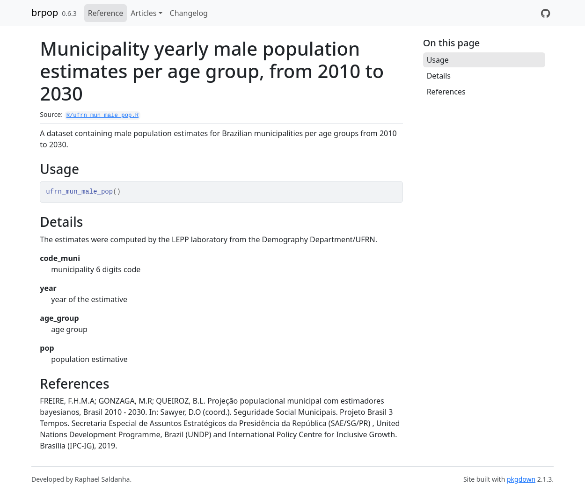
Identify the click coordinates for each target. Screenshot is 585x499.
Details (439, 76)
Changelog (189, 13)
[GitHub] (545, 13)
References (446, 92)
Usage (438, 60)
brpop (44, 12)
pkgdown (521, 479)
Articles (143, 13)
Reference (105, 13)
